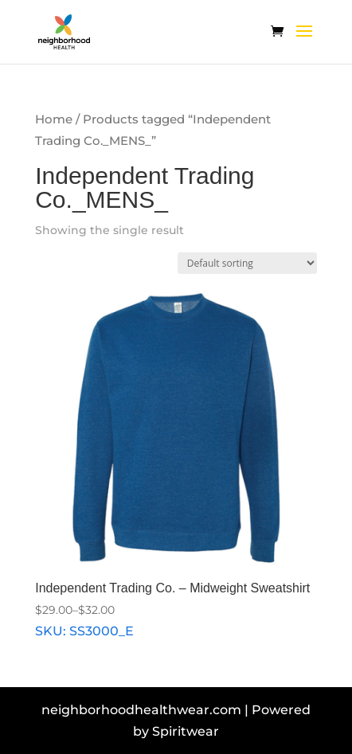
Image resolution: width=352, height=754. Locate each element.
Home (53, 119)
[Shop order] (247, 263)
